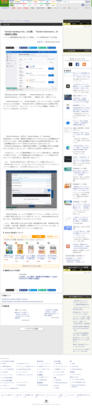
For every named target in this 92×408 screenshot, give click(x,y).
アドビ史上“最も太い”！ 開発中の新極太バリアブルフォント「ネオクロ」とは (81, 233)
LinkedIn (53, 47)
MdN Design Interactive (61, 382)
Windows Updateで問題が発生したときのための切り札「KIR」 (81, 328)
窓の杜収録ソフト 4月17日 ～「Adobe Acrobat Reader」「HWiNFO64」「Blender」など (75, 260)
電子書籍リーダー (52, 236)
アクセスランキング (74, 21)
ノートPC (10, 236)
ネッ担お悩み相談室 (7, 377)
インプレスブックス (23, 382)
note (43, 47)
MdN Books (58, 380)
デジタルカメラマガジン (8, 382)
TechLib (57, 388)
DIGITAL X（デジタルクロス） (26, 374)
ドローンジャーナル (7, 374)
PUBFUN (72, 372)
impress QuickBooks (77, 369)
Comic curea (75, 366)
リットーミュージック (44, 363)
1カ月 (88, 23)
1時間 (66, 23)
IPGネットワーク (74, 377)
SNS (64, 8)
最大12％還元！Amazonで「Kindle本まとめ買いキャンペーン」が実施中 (81, 172)
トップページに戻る (31, 329)
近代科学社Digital (43, 385)
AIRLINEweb (58, 363)
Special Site (71, 51)
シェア (24, 47)
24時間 (74, 23)
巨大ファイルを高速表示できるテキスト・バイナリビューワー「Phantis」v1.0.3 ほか (81, 75)
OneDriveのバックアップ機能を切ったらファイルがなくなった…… (81, 339)
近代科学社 (40, 382)
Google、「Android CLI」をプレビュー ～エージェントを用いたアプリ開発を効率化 (81, 159)
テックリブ (56, 385)
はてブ (34, 47)
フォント (75, 8)
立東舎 (40, 372)
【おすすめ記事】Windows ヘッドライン (79, 297)
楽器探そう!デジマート (45, 366)
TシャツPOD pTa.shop (78, 379)
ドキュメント (57, 8)
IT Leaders (5, 372)
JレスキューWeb (59, 372)
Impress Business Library (24, 369)
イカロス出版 (57, 361)
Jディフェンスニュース (61, 366)
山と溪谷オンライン (44, 377)
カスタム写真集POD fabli (78, 382)
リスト (16, 47)
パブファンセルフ (76, 374)
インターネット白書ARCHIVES (10, 388)
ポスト (11, 47)
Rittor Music (40, 361)
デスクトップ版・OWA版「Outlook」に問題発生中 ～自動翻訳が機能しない (81, 122)
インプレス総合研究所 (8, 369)
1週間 (81, 23)
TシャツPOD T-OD (44, 369)
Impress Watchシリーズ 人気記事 (78, 267)
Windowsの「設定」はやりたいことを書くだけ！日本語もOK (81, 134)
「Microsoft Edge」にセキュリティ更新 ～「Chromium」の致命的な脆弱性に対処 (81, 147)
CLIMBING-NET (43, 380)
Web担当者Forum (6, 366)
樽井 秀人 (40, 42)
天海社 (73, 363)
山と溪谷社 (40, 374)
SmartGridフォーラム (23, 363)
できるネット (5, 385)
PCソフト (24, 236)
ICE (71, 361)
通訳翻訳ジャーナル (60, 369)
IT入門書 (38, 236)
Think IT (4, 363)
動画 (69, 8)
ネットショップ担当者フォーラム (26, 366)
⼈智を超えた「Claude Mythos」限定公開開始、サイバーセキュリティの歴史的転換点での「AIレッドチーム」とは (81, 101)
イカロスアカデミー (60, 374)
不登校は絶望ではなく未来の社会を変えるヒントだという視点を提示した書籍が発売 (81, 109)
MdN (55, 377)
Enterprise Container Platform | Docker (15, 299)
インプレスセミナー (23, 372)
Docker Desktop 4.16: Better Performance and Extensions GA (22, 301)
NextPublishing (22, 385)
